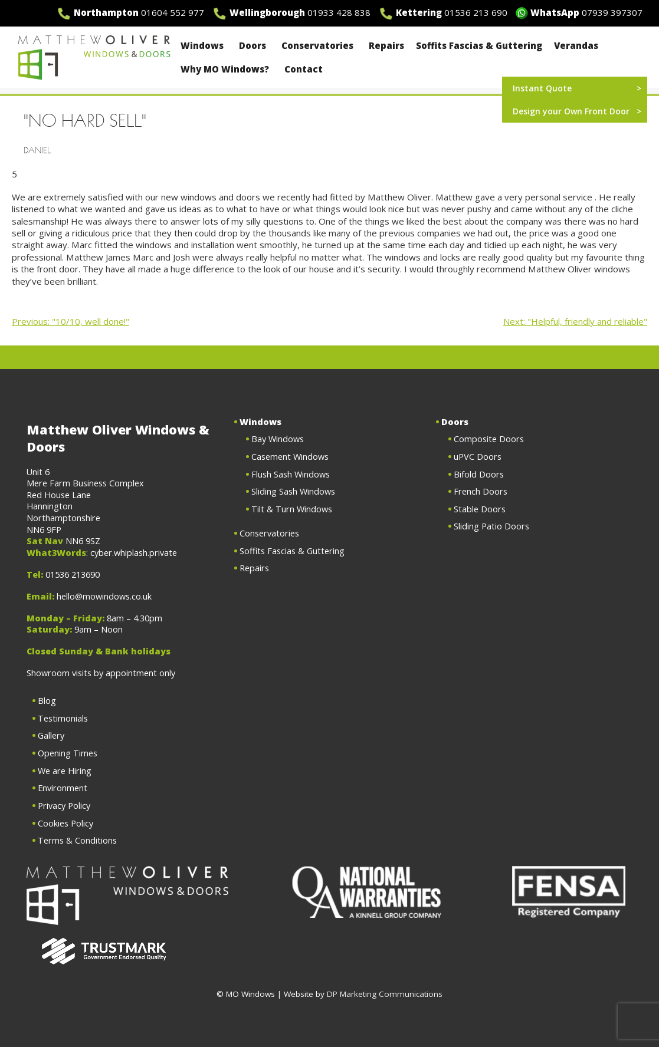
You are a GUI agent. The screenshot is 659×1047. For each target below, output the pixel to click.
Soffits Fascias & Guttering (479, 45)
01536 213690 (72, 574)
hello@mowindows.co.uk (104, 596)
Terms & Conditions (77, 840)
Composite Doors (489, 439)
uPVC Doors (477, 456)
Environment (62, 788)
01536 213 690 (475, 12)
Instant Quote (542, 88)
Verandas (576, 45)
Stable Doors (480, 509)
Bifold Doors (479, 474)
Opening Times (67, 753)
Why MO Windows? (227, 69)
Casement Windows (290, 456)
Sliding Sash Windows (293, 491)
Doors (254, 45)
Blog (47, 700)
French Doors (480, 491)
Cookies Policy (65, 823)
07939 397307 (612, 12)
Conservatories (319, 45)
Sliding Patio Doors (491, 526)
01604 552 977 (172, 12)
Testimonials (63, 718)
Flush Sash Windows (290, 474)
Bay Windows (277, 439)
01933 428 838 (339, 12)
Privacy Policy (64, 805)
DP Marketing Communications (384, 994)
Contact (303, 69)
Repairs (386, 45)
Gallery (51, 735)
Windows (204, 45)
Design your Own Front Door (571, 111)
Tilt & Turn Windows (291, 509)
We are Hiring (64, 770)
